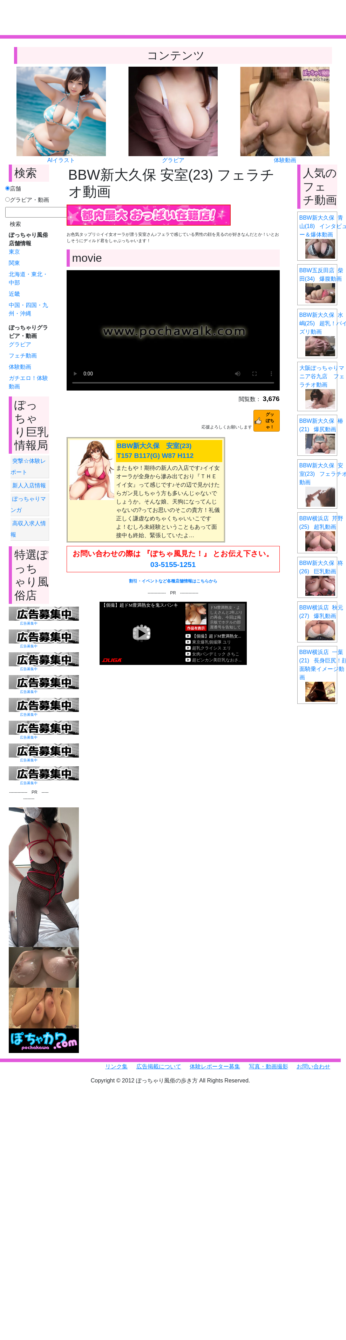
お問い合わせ (313, 1066)
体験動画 (285, 160)
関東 (14, 263)
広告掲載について (158, 1066)
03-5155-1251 (173, 564)
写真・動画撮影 (268, 1066)
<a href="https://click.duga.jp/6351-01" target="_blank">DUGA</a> (173, 633)
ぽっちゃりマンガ (28, 504)
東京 (14, 252)
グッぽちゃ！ (270, 420)
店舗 (13, 189)
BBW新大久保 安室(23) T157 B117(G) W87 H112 (155, 451)
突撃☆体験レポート (28, 466)
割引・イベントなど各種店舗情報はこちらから (173, 581)
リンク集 (116, 1066)
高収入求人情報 (28, 529)
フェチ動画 (23, 356)
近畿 (14, 294)
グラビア (173, 160)
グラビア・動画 (27, 200)
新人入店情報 (29, 485)
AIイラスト (61, 160)
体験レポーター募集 (215, 1066)
